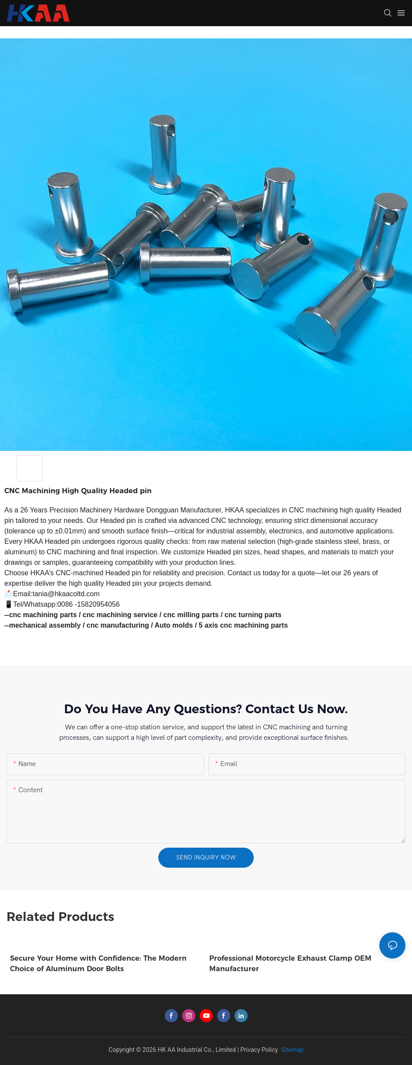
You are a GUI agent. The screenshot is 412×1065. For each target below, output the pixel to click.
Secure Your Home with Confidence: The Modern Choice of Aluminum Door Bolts (98, 963)
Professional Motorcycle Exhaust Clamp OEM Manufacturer (290, 963)
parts (279, 625)
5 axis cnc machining (234, 625)
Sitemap (291, 1049)
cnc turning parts (253, 614)
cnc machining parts (43, 614)
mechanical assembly (45, 625)
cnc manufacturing (118, 625)
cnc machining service (120, 614)
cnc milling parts (191, 614)
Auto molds (173, 625)
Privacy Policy (259, 1049)
